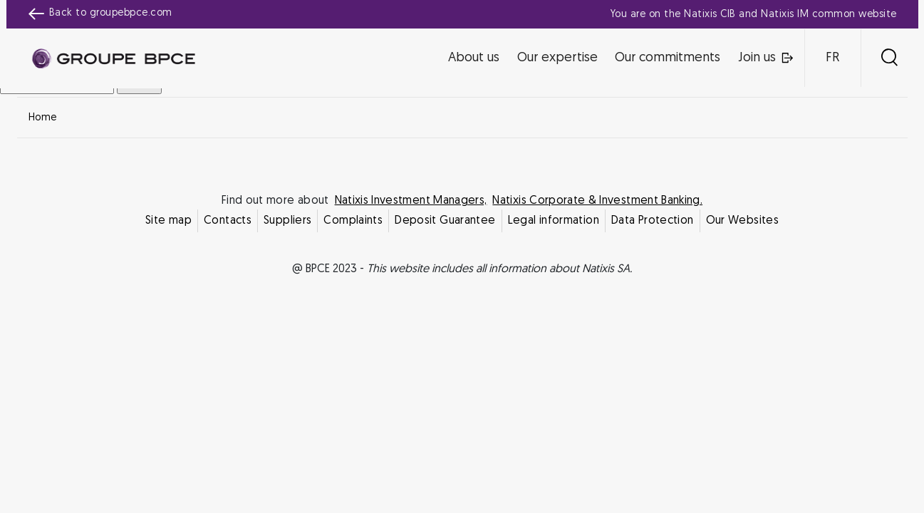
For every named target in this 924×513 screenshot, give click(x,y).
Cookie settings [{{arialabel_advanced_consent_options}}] (377, 131)
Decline (392, 382)
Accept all (532, 382)
